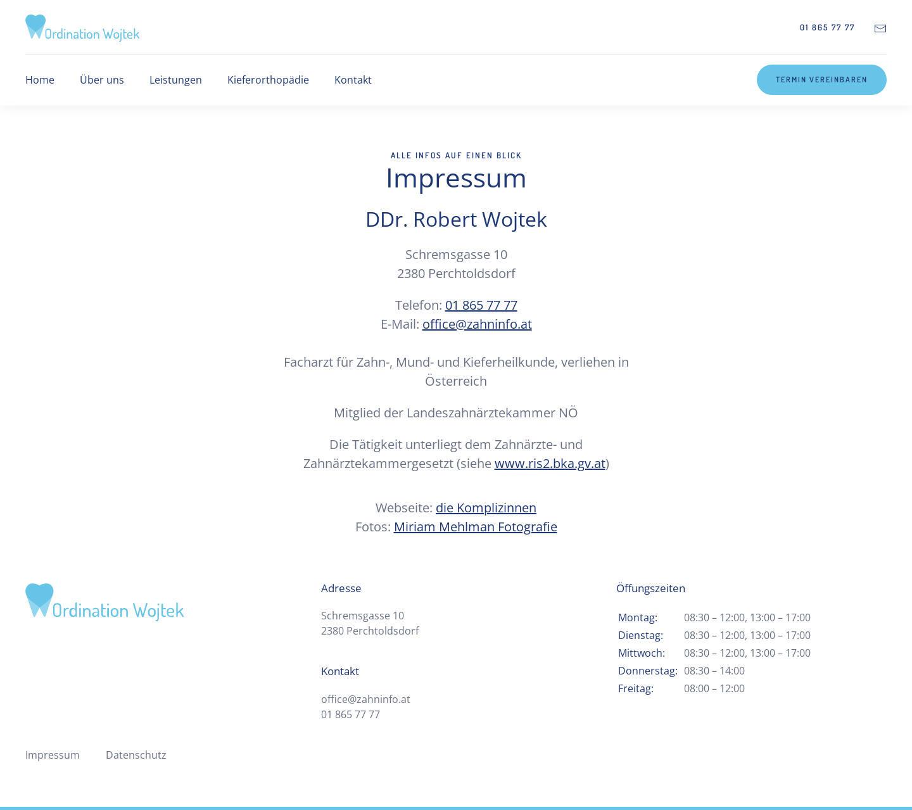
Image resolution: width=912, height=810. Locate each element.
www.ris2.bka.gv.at (550, 463)
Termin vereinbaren (822, 79)
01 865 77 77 (827, 27)
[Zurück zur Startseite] (82, 27)
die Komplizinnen (486, 507)
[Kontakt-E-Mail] (880, 27)
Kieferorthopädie (268, 80)
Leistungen (175, 80)
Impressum (52, 755)
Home (39, 80)
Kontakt (353, 80)
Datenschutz (136, 755)
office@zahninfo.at (477, 323)
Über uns (102, 80)
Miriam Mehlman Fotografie (475, 526)
